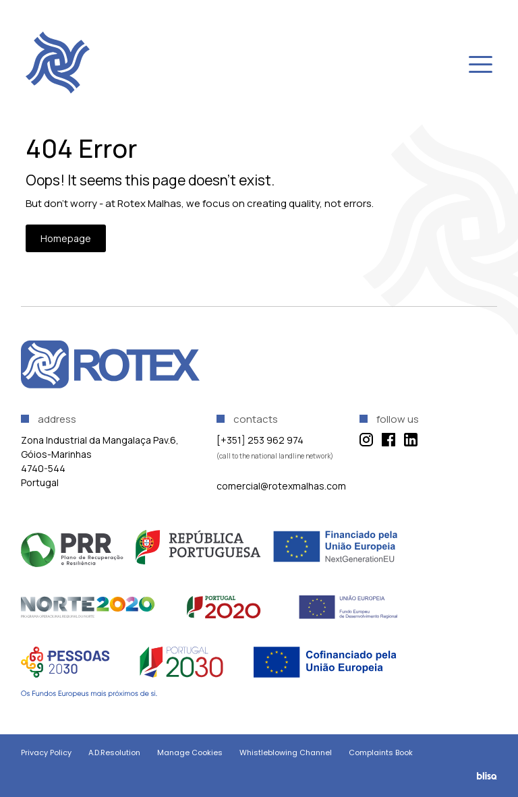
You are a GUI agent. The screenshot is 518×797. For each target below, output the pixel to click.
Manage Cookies (190, 753)
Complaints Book (381, 753)
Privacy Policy (46, 753)
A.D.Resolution (114, 753)
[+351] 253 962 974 (260, 440)
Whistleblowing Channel (285, 753)
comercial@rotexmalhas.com (281, 485)
